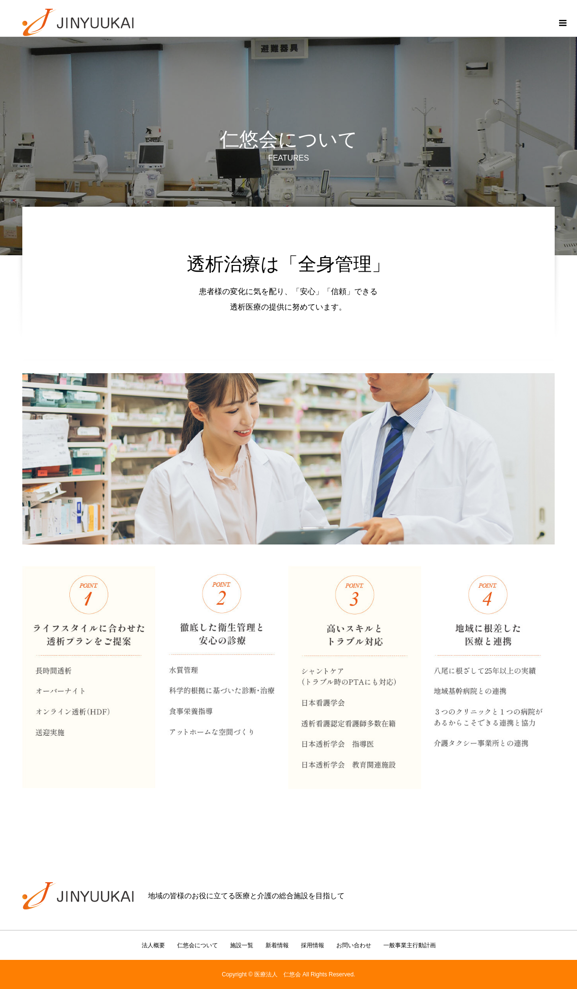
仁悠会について (197, 945)
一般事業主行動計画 (409, 945)
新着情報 (277, 945)
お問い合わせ (353, 945)
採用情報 (312, 945)
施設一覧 (241, 945)
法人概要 (153, 945)
